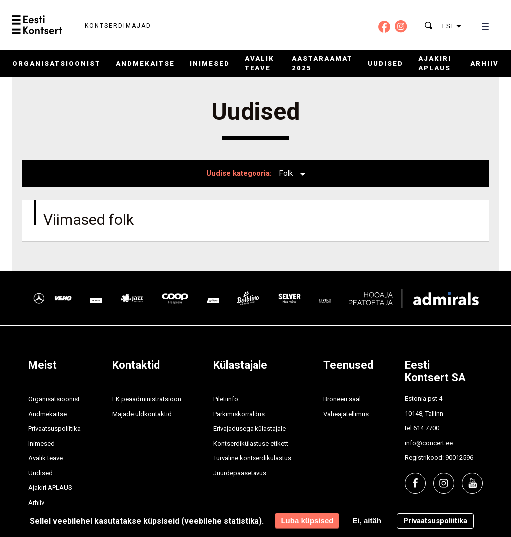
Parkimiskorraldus (239, 414)
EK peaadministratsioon (146, 399)
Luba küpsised (307, 520)
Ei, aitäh (366, 520)
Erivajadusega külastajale (249, 428)
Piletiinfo (225, 399)
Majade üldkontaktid (142, 414)
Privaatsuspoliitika (54, 428)
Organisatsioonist (56, 63)
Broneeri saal (342, 399)
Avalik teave (45, 458)
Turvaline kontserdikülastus (252, 458)
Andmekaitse (145, 63)
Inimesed (210, 63)
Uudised (385, 63)
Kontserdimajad (118, 25)
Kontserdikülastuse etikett (250, 443)
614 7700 (426, 428)
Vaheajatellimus (346, 414)
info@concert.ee (429, 443)
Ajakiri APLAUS (50, 487)
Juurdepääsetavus (239, 473)
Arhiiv (484, 63)
